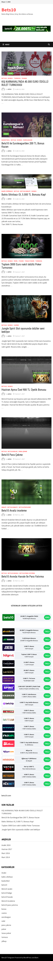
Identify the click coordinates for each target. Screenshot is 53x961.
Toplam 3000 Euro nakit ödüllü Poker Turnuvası (21, 825)
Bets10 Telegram (8, 957)
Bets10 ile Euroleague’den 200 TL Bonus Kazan (20, 817)
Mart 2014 (6, 857)
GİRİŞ (47, 617)
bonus (10, 78)
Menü (6, 44)
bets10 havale (13, 573)
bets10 (4, 78)
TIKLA (47, 631)
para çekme (23, 451)
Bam (36, 957)
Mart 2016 (6, 853)
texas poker (29, 261)
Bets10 (9, 10)
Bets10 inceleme (25, 507)
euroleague (27, 140)
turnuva (17, 78)
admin (9, 89)
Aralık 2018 (6, 845)
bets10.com (6, 795)
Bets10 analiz (25, 191)
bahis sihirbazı (7, 191)
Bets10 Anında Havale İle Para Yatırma (23, 576)
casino (16, 325)
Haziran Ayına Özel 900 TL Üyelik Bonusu (24, 389)
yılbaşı (24, 78)
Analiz (4, 507)
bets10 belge (12, 451)
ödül (16, 261)
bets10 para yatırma (27, 573)
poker (21, 261)
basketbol (6, 140)
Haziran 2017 (7, 849)
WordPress (27, 957)
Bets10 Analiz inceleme (14, 510)
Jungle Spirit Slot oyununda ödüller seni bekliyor (21, 829)
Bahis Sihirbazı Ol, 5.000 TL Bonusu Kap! (24, 194)
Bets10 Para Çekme (12, 454)
